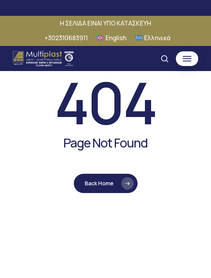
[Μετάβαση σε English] (111, 38)
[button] (187, 59)
